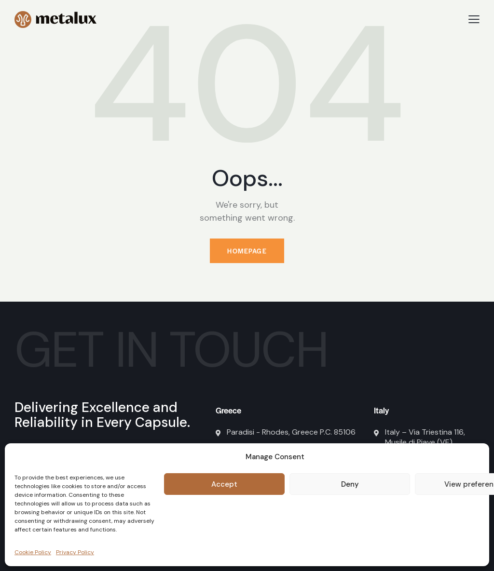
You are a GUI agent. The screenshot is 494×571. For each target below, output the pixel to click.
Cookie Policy (32, 552)
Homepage (247, 250)
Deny (350, 484)
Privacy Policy (75, 552)
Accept (224, 484)
